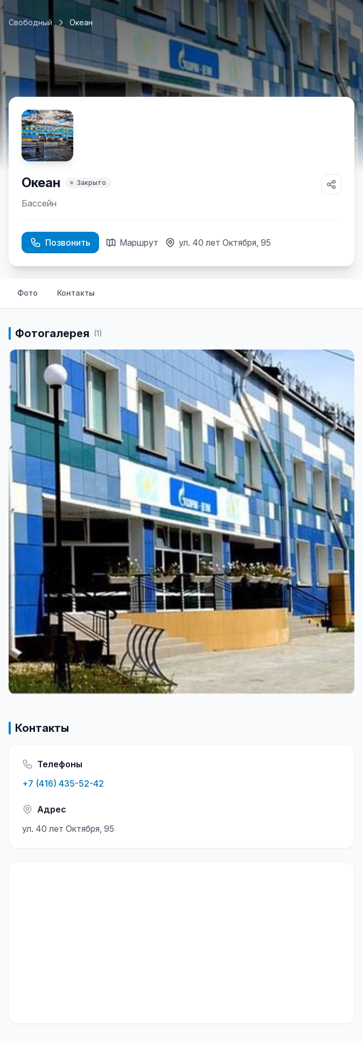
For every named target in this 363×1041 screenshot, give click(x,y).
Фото (27, 292)
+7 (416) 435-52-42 (63, 783)
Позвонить (60, 242)
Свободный (30, 22)
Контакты (76, 292)
